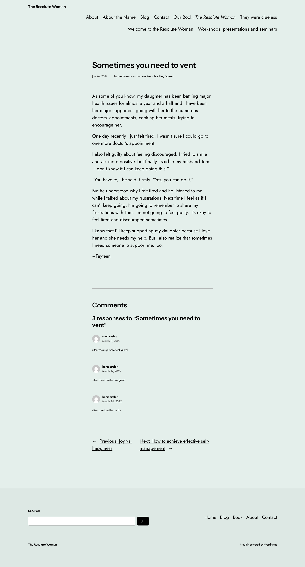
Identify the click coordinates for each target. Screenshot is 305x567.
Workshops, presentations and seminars (237, 29)
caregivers (147, 76)
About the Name (119, 17)
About (92, 17)
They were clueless (258, 17)
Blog (144, 17)
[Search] (143, 521)
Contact (161, 17)
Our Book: (205, 17)
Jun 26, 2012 (99, 76)
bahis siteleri (110, 367)
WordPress (270, 545)
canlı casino (109, 336)
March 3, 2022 (111, 341)
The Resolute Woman (47, 6)
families (158, 76)
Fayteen (169, 76)
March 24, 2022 (112, 401)
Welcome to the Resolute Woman (160, 29)
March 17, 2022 (111, 371)
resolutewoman (127, 76)
